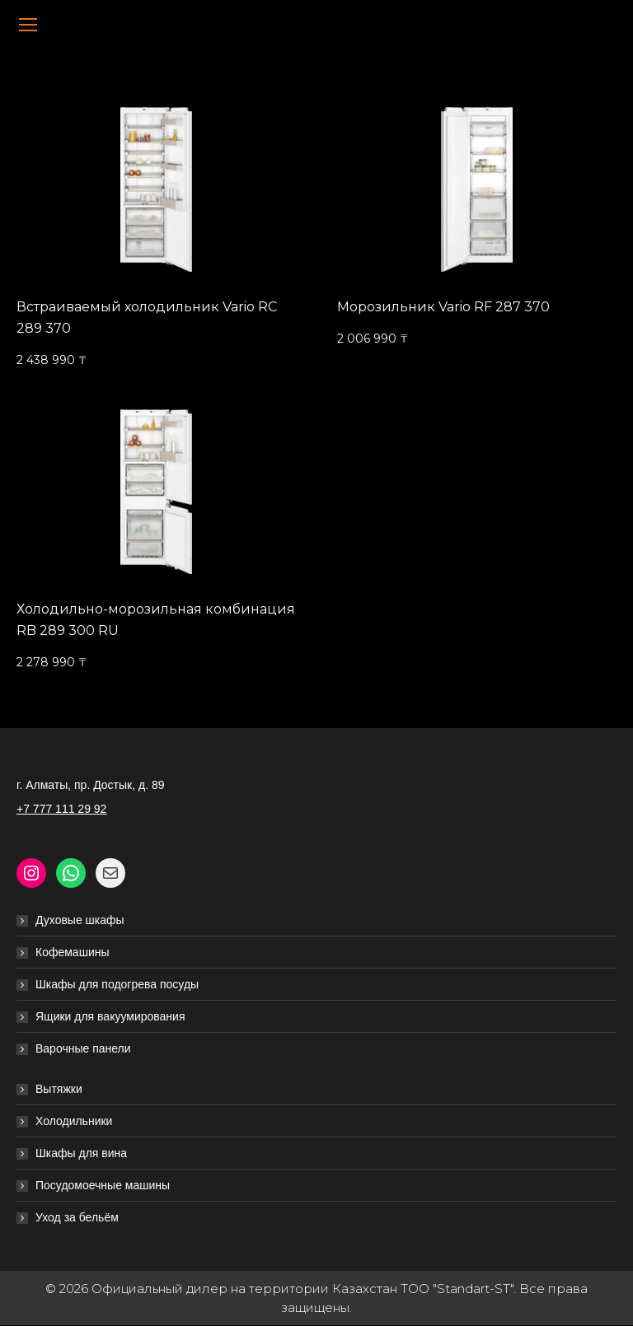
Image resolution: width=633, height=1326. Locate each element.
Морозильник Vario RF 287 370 (443, 307)
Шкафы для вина (81, 1153)
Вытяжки (58, 1088)
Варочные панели (83, 1048)
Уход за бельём (77, 1217)
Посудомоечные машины (102, 1185)
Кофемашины (72, 952)
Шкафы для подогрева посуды (117, 984)
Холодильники (73, 1121)
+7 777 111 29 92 (61, 808)
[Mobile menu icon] (28, 24)
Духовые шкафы (79, 920)
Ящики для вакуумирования (110, 1016)
